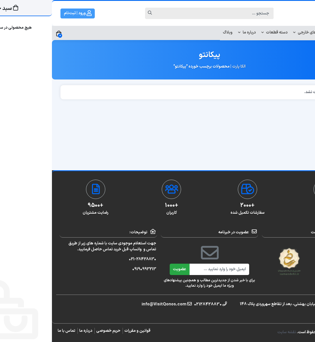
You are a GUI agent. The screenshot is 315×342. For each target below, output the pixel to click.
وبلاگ (175, 32)
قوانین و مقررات (85, 331)
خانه (304, 32)
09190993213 (92, 269)
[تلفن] (308, 179)
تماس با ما (14, 331)
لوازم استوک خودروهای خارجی (268, 32)
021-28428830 (90, 259)
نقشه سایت (235, 332)
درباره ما (195, 32)
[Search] (163, 13)
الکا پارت (187, 67)
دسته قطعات (222, 32)
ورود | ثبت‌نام (26, 13)
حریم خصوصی (56, 331)
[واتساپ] (308, 162)
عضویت (127, 269)
